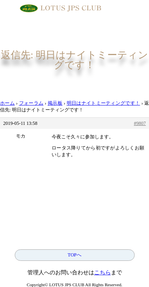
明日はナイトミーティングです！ (103, 103)
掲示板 (55, 103)
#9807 (140, 123)
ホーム (7, 103)
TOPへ (74, 255)
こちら (102, 273)
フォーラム (31, 103)
